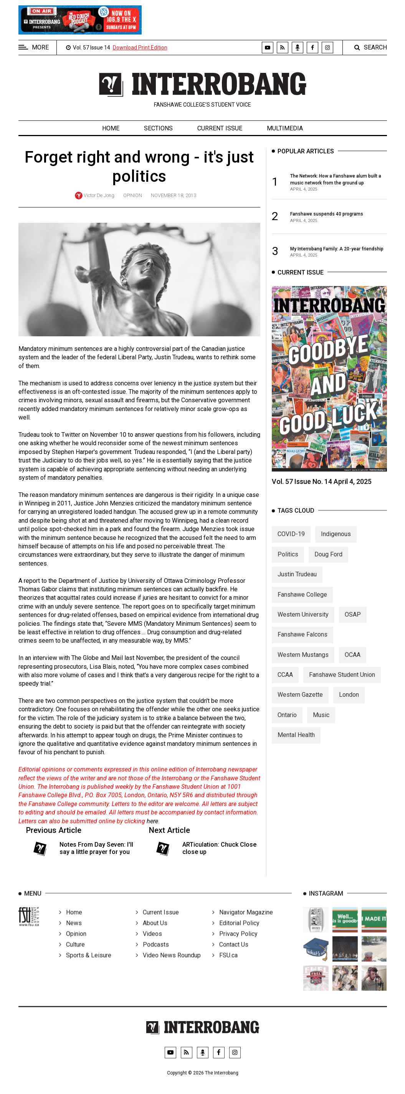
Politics (288, 560)
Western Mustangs (303, 661)
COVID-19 (291, 541)
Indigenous (336, 541)
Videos (149, 943)
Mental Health (296, 741)
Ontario (287, 721)
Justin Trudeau (297, 581)
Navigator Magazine (242, 921)
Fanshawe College (302, 601)
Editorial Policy (236, 932)
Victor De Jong (99, 195)
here (152, 821)
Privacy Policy (235, 943)
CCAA (285, 681)
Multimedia (285, 128)
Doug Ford (328, 560)
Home (110, 128)
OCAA (352, 661)
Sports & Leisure (85, 964)
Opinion (132, 195)
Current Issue (219, 128)
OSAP (353, 621)
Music (321, 721)
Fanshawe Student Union (342, 681)
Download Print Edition (140, 47)
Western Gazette (300, 701)
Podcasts (152, 953)
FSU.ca (225, 964)
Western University (303, 621)
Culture (72, 953)
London (349, 701)
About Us (151, 932)
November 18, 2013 (173, 195)
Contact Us (230, 953)
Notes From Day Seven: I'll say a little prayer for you (96, 848)
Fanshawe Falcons (302, 641)
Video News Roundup (168, 964)
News (70, 932)
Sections (158, 128)
